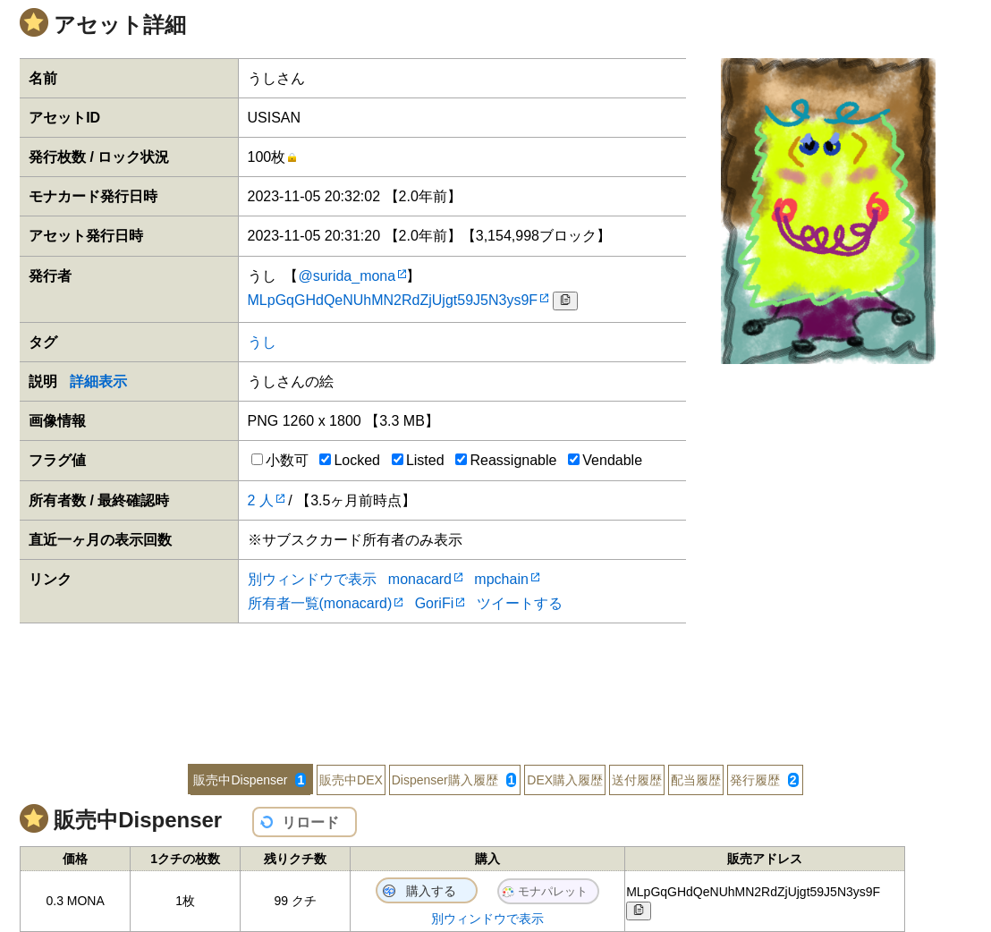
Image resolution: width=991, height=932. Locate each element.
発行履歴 (764, 780)
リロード (310, 822)
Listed (418, 460)
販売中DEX (351, 780)
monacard (420, 579)
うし (262, 342)
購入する (431, 891)
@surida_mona (346, 276)
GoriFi (434, 603)
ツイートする (520, 603)
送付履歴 (637, 780)
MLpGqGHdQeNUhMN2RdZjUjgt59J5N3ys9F (393, 300)
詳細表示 (98, 381)
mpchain (501, 579)
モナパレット (553, 891)
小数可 (280, 460)
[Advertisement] (495, 681)
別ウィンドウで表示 (312, 579)
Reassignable (505, 460)
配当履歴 (696, 780)
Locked (349, 460)
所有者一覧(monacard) (320, 603)
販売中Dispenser (249, 780)
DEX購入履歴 (565, 780)
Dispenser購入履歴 (454, 780)
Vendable (605, 460)
